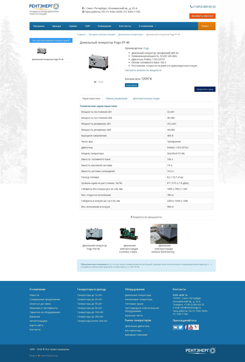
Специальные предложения (45, 299)
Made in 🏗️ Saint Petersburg (43, 355)
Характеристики (91, 98)
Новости (34, 295)
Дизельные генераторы (130, 34)
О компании (147, 26)
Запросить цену (205, 89)
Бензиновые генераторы (138, 299)
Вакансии (35, 316)
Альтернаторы (133, 330)
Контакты (125, 26)
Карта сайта (36, 325)
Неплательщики (38, 320)
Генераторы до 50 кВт (89, 307)
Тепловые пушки (134, 303)
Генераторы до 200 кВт (90, 316)
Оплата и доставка (40, 303)
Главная (81, 34)
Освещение (104, 26)
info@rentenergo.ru (190, 307)
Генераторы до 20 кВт (89, 299)
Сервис (73, 26)
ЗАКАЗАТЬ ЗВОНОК (202, 16)
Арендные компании (136, 334)
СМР (87, 26)
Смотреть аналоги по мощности (143, 70)
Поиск (207, 26)
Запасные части (134, 315)
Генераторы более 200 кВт (92, 320)
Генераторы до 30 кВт (89, 303)
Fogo (146, 48)
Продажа (38, 26)
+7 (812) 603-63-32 (203, 6)
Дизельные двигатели (137, 326)
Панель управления (116, 98)
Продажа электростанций (102, 34)
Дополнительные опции (146, 98)
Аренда (56, 26)
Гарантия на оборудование (45, 312)
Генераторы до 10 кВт (89, 295)
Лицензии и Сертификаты (44, 307)
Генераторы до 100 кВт (90, 312)
